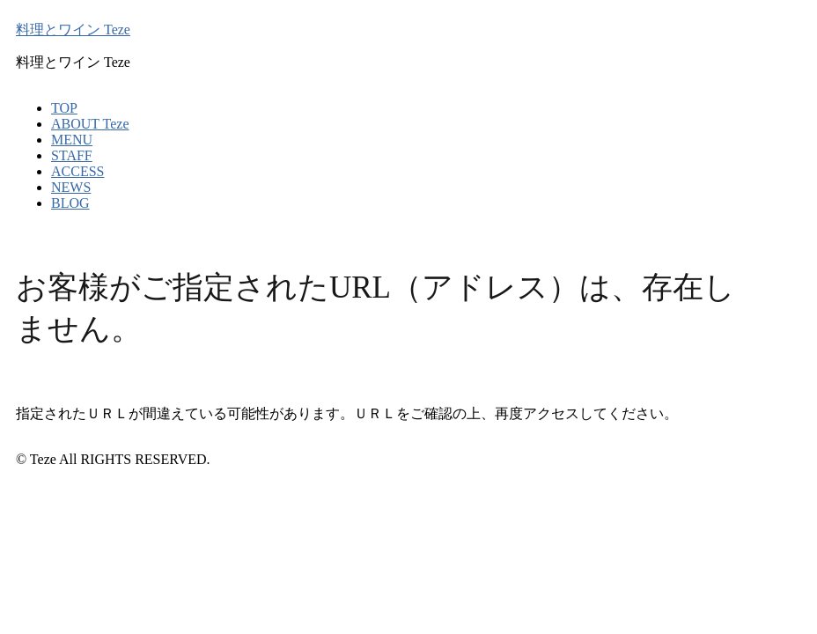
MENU (71, 139)
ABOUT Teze (90, 123)
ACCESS (77, 171)
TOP (64, 107)
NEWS (71, 187)
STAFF (71, 155)
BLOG (70, 202)
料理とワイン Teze (73, 29)
